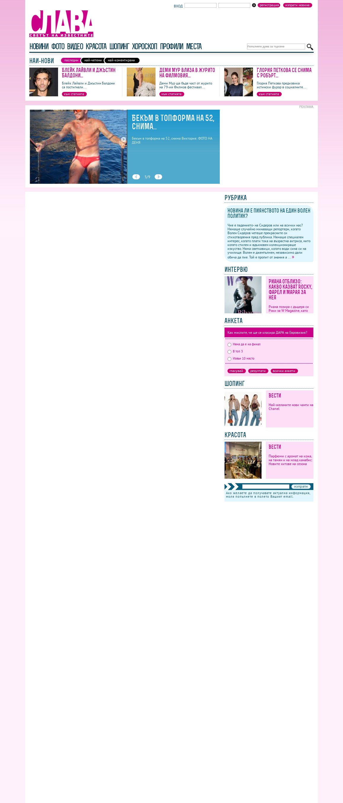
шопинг (119, 46)
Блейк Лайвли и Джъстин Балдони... (89, 73)
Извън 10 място (240, 358)
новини (38, 46)
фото (57, 46)
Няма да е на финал (244, 344)
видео (75, 46)
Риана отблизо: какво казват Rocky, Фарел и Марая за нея (290, 289)
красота (96, 46)
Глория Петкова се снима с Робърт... (284, 73)
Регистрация (269, 5)
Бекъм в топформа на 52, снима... (173, 122)
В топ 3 (235, 351)
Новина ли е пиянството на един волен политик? (268, 213)
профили (171, 46)
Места (193, 46)
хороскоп (144, 46)
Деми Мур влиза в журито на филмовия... (187, 73)
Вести (275, 395)
